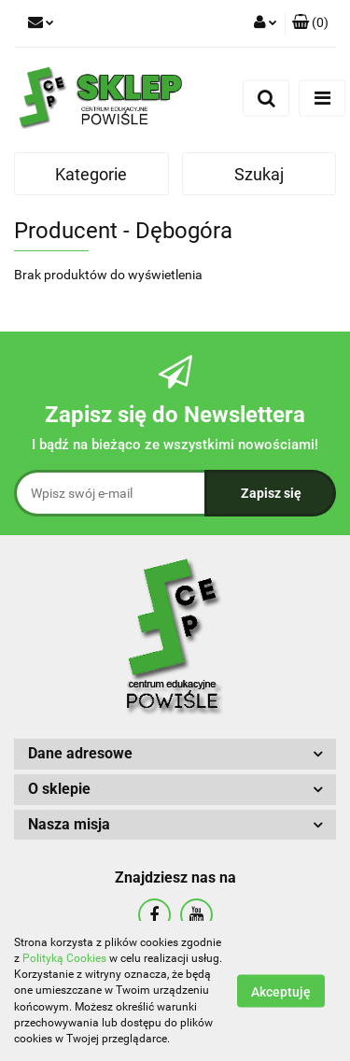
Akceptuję (281, 991)
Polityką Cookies (64, 958)
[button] (310, 23)
